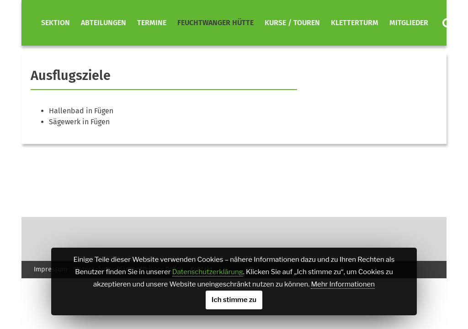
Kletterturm (354, 22)
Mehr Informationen (342, 284)
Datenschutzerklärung (207, 272)
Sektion (55, 22)
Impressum (50, 269)
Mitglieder (408, 22)
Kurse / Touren (292, 22)
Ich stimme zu (234, 300)
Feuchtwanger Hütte (215, 22)
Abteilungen (103, 22)
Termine (151, 22)
